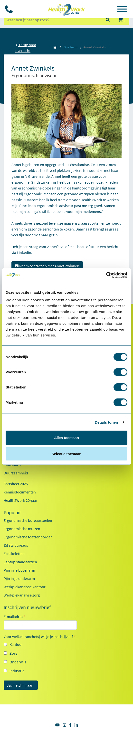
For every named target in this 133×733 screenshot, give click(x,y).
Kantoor (16, 644)
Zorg (13, 653)
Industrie (17, 670)
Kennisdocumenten (20, 492)
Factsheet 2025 (16, 483)
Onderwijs (18, 662)
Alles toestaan (66, 438)
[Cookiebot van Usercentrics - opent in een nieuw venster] (106, 275)
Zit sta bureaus (16, 545)
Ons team (70, 47)
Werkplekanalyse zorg (22, 595)
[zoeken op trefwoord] (52, 20)
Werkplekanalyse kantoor (25, 586)
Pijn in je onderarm (19, 578)
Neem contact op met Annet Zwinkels (47, 265)
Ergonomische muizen (22, 528)
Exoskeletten (14, 553)
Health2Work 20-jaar (20, 500)
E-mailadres (15, 616)
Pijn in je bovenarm (19, 570)
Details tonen (106, 422)
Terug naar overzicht (25, 47)
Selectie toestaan (67, 453)
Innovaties (12, 464)
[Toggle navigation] (122, 10)
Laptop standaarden (20, 561)
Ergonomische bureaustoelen (28, 520)
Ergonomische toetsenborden (28, 536)
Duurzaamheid (16, 473)
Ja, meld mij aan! (21, 685)
